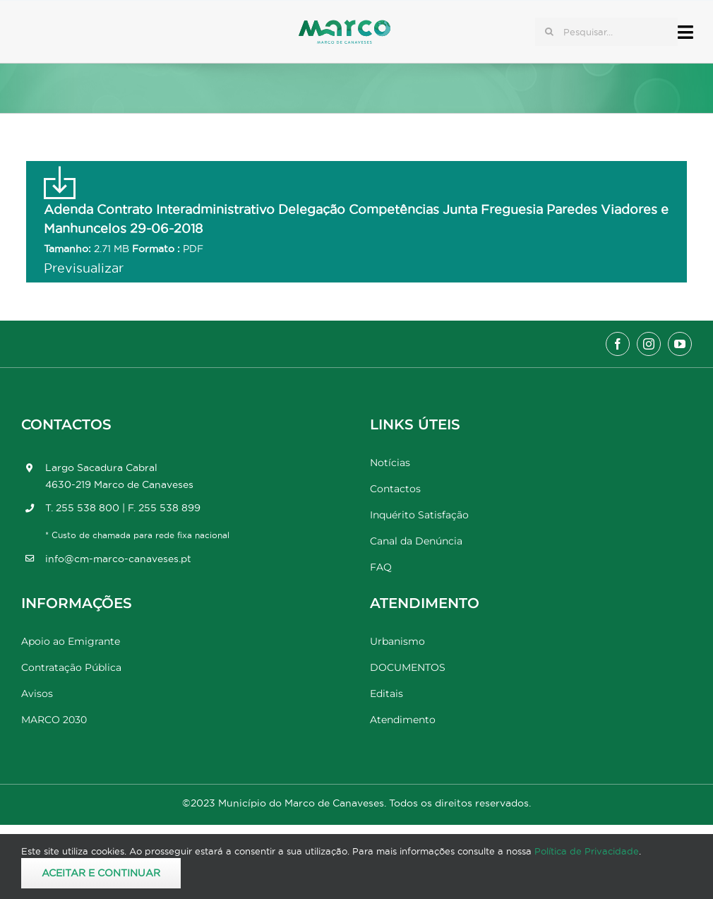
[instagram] (649, 344)
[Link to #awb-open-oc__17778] (685, 32)
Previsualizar (84, 268)
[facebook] (618, 344)
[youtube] (680, 344)
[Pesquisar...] (606, 32)
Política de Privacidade (586, 851)
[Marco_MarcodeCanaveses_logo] (344, 25)
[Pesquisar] (549, 32)
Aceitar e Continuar (101, 873)
